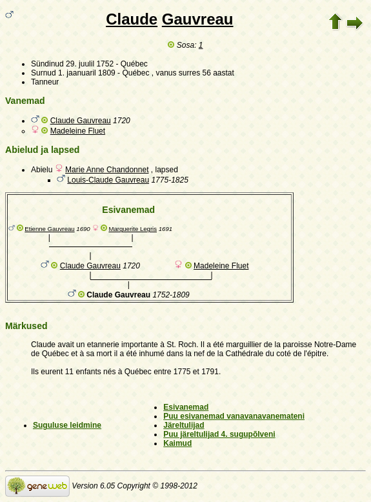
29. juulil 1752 (90, 63)
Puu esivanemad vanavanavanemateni (234, 416)
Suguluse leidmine (67, 425)
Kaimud (177, 443)
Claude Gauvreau (80, 120)
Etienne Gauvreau (49, 228)
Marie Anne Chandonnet (106, 169)
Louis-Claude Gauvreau (108, 180)
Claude (131, 19)
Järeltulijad (183, 425)
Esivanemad (185, 407)
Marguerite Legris (132, 228)
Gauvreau (198, 19)
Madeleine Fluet (77, 131)
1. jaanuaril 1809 (86, 72)
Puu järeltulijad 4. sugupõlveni (219, 434)
